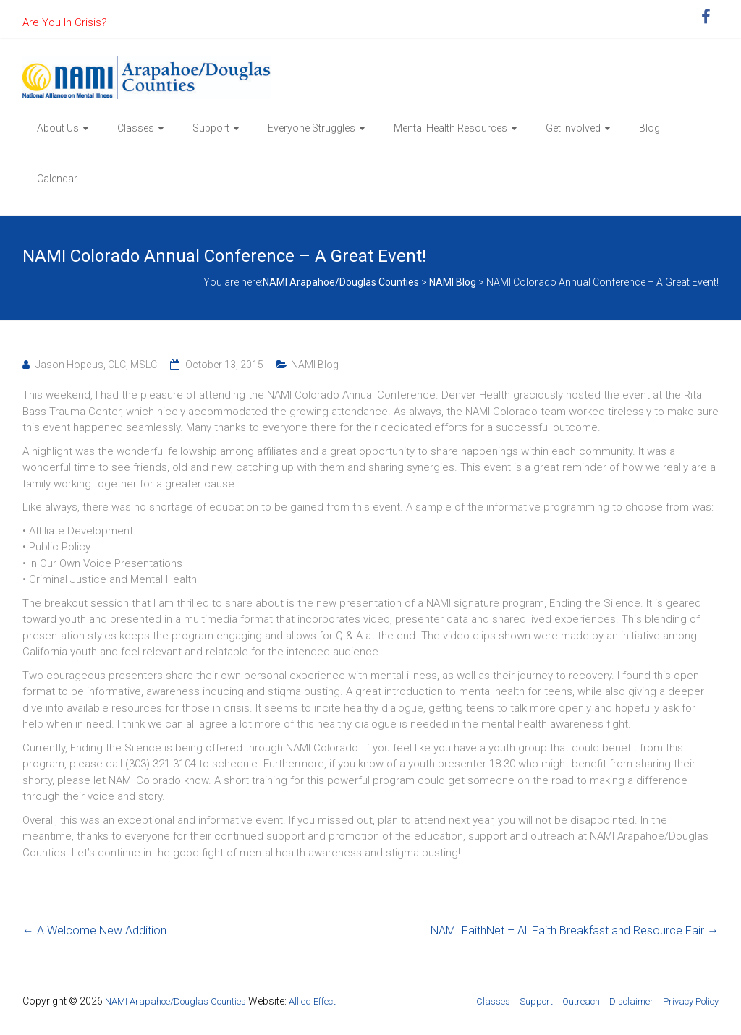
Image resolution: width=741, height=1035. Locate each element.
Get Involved (573, 128)
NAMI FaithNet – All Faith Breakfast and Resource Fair (575, 930)
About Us (58, 128)
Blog (649, 128)
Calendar (57, 178)
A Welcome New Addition (94, 930)
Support (210, 128)
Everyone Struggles (311, 128)
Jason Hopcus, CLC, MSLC (96, 364)
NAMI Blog (315, 364)
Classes (135, 128)
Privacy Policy (691, 1001)
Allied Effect (312, 1001)
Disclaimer (631, 1001)
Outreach (581, 1001)
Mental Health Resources (450, 128)
